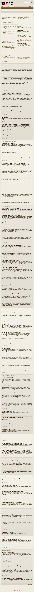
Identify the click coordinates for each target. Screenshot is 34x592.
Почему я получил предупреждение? (7, 46)
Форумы (6, 6)
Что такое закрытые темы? (5, 60)
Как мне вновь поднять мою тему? (6, 50)
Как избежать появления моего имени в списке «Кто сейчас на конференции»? (9, 27)
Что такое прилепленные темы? (6, 59)
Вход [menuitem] (31, 6)
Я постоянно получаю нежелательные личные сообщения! (23, 26)
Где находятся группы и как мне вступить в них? (24, 17)
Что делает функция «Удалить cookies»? (7, 22)
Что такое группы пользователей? (22, 16)
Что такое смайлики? (4, 56)
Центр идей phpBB (16, 560)
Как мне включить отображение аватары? (7, 33)
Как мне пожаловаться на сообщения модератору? (9, 47)
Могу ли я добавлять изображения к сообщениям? (9, 57)
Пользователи (11, 6)
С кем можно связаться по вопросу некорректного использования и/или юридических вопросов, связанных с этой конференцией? (24, 57)
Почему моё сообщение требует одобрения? (8, 49)
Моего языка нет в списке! (5, 30)
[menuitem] (30, 6)
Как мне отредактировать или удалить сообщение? (9, 39)
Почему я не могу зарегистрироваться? (7, 16)
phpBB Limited (27, 553)
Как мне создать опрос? (5, 41)
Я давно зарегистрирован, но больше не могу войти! (9, 19)
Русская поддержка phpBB (17, 589)
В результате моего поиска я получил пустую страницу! (23, 38)
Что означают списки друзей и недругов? (23, 31)
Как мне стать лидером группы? (21, 18)
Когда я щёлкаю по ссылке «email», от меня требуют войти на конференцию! (9, 35)
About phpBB (21, 555)
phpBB (21, 172)
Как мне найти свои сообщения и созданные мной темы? (24, 41)
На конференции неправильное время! (7, 28)
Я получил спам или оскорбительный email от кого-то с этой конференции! (24, 28)
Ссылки (2, 6)
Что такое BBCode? (4, 54)
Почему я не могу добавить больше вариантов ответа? (8, 43)
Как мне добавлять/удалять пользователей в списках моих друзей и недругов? (24, 32)
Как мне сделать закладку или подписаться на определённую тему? (23, 46)
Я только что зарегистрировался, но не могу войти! (9, 17)
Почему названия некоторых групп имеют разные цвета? (24, 19)
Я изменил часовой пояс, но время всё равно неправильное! (8, 29)
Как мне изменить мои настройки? (6, 25)
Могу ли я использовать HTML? (6, 55)
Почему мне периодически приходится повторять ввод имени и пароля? (9, 21)
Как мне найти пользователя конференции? (23, 39)
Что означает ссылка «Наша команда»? (22, 21)
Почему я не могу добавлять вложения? (7, 45)
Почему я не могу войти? (5, 18)
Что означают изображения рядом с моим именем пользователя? (8, 32)
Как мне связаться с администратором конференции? (24, 59)
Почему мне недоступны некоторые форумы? (8, 44)
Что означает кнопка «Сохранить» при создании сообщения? (8, 48)
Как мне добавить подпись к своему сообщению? (8, 40)
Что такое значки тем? (5, 61)
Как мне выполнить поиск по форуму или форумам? (24, 36)
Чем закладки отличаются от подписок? (22, 44)
